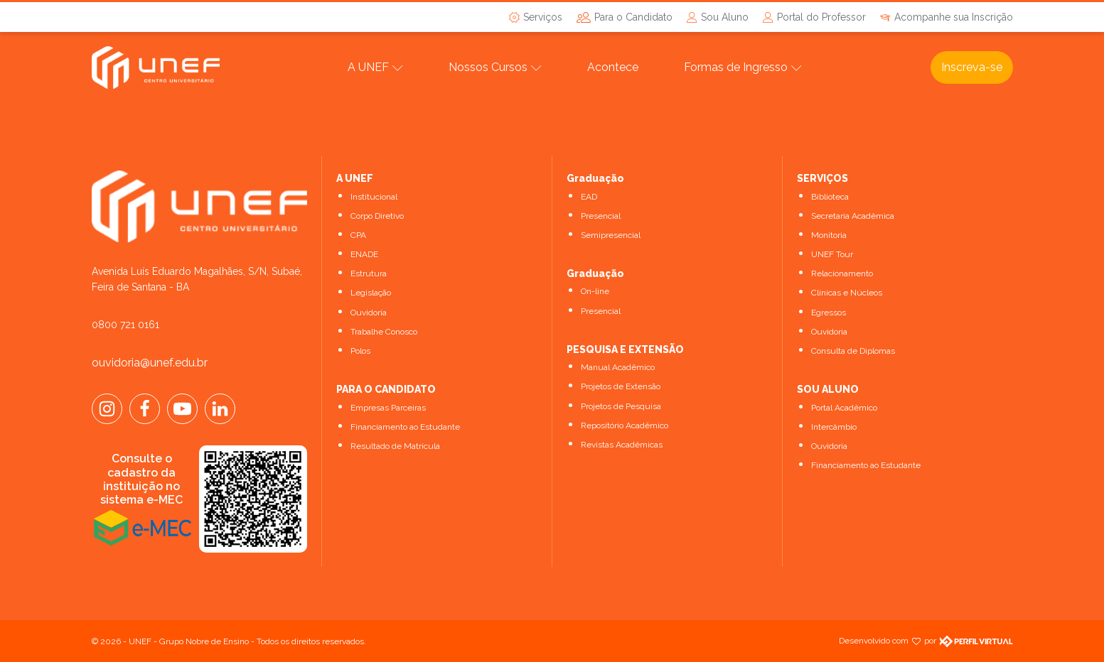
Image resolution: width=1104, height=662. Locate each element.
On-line (595, 291)
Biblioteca (830, 197)
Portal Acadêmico (844, 408)
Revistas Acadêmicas (622, 445)
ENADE (364, 254)
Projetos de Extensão (620, 386)
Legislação (370, 293)
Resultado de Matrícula (395, 446)
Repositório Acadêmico (624, 425)
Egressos (828, 313)
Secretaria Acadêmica (852, 216)
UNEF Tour (832, 254)
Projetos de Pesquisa (621, 406)
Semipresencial (611, 235)
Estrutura (368, 273)
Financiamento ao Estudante (405, 427)
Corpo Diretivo (377, 216)
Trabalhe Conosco (383, 332)
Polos (360, 351)
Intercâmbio (834, 427)
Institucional (373, 197)
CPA (358, 235)
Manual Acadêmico (618, 367)
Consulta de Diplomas (853, 351)
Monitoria (829, 235)
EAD (589, 197)
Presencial (601, 216)
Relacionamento (842, 273)
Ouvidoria (368, 313)
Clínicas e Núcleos (846, 293)
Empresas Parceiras (388, 408)
